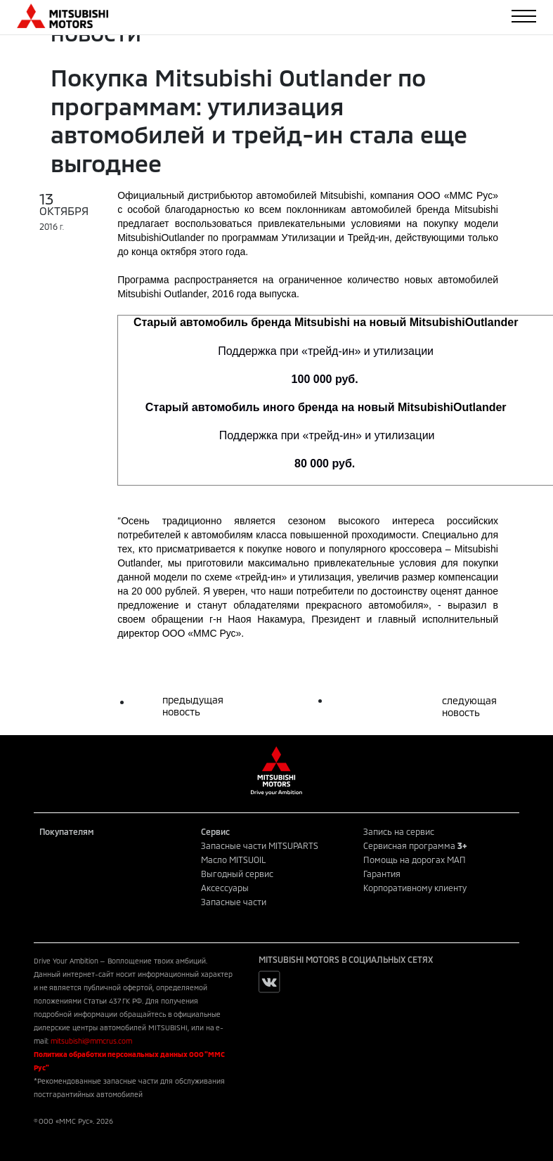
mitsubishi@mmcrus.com (91, 1041)
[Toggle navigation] (524, 16)
